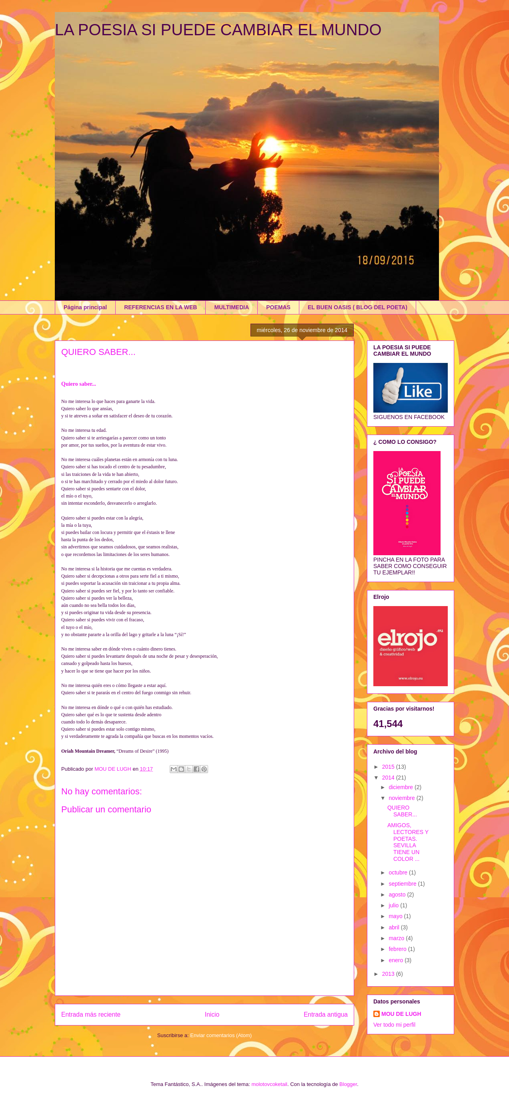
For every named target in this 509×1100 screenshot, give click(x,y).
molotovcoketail (269, 1084)
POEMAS (278, 307)
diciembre (402, 787)
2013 (389, 974)
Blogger (348, 1084)
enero (397, 960)
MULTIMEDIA (231, 307)
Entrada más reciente (90, 1014)
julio (394, 905)
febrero (398, 949)
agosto (398, 894)
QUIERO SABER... (402, 811)
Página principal (85, 307)
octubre (399, 872)
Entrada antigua (326, 1014)
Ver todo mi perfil (394, 1024)
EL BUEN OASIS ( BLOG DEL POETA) (357, 307)
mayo (396, 916)
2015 (389, 767)
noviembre (402, 798)
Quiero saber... (78, 384)
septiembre (403, 883)
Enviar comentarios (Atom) (221, 1035)
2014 (389, 777)
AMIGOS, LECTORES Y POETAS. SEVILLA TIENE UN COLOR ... (408, 842)
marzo (397, 938)
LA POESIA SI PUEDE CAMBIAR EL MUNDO (218, 29)
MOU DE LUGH (401, 1014)
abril (395, 927)
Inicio (212, 1014)
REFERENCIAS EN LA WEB (160, 307)
